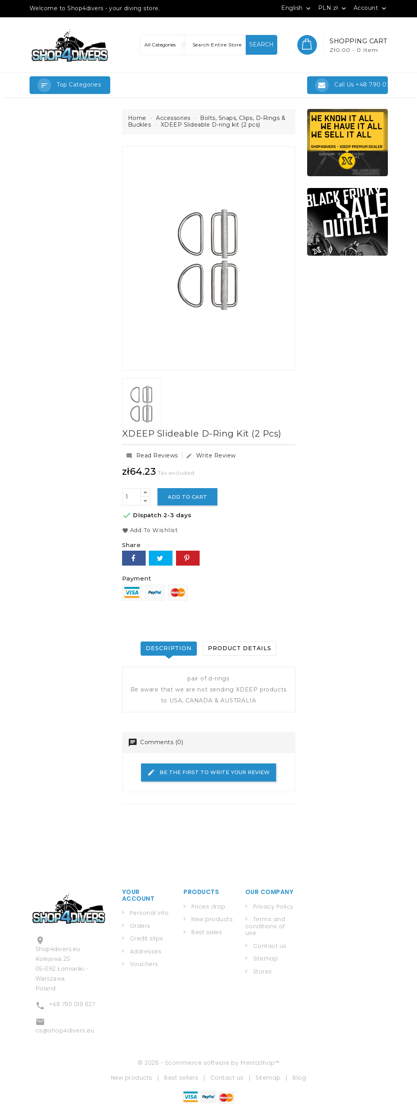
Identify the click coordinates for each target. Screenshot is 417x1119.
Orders (140, 926)
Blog (299, 1078)
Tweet (160, 558)
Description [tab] (169, 648)
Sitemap (265, 958)
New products (212, 919)
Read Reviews (152, 455)
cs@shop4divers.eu (65, 1030)
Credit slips (146, 938)
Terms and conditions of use (265, 926)
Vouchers (144, 964)
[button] (70, 85)
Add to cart (187, 497)
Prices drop (208, 907)
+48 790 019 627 (72, 1004)
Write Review (211, 455)
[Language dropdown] (296, 7)
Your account (138, 895)
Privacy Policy (273, 907)
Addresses (146, 951)
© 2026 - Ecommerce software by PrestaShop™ (208, 1063)
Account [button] (371, 8)
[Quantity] (131, 496)
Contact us (270, 946)
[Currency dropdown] (333, 7)
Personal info (149, 913)
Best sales (206, 932)
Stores (262, 971)
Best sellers (181, 1078)
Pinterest (188, 558)
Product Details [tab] (239, 648)
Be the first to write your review (208, 772)
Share (134, 558)
